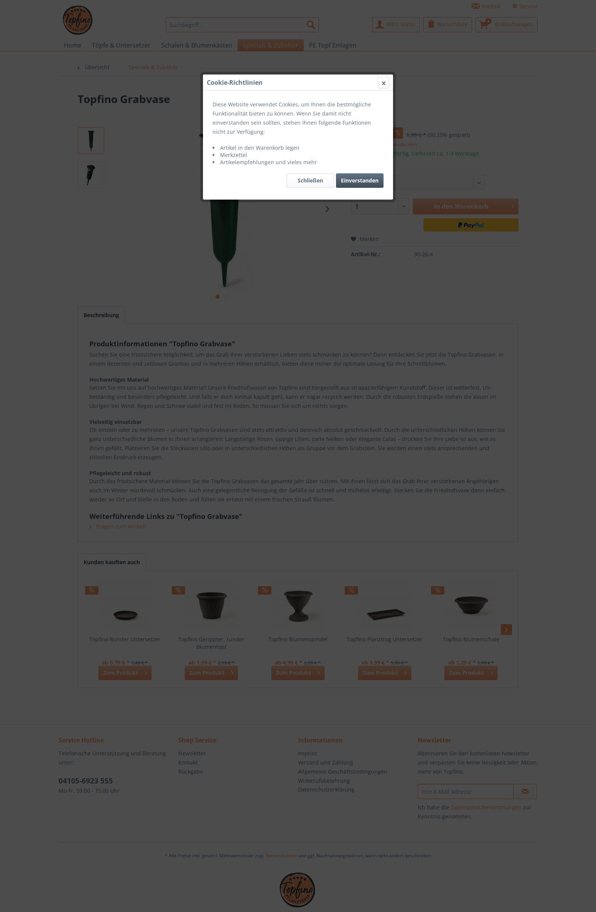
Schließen (310, 180)
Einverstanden (360, 180)
